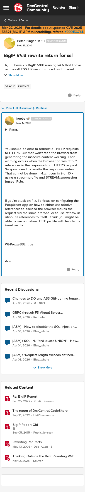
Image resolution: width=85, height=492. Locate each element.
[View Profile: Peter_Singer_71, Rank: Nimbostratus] (9, 43)
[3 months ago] (21, 303)
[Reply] (74, 95)
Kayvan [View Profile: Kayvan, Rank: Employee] (38, 461)
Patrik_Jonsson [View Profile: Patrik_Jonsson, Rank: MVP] (43, 401)
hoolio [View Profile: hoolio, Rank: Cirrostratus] (20, 119)
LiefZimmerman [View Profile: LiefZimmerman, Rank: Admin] (43, 415)
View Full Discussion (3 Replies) (23, 108)
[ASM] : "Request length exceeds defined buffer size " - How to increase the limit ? (42, 355)
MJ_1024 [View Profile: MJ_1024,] (39, 303)
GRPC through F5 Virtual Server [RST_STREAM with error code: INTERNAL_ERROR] (36, 313)
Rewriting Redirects (27, 442)
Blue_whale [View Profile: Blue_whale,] (41, 331)
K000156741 (73, 32)
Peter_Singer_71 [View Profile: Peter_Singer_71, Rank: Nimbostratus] (28, 41)
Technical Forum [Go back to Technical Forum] (16, 20)
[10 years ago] (21, 433)
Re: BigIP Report (24, 397)
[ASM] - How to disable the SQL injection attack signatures (43, 327)
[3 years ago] (21, 415)
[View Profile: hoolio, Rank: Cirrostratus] (9, 120)
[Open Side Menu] (6, 7)
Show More (13, 75)
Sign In (74, 7)
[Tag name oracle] (10, 86)
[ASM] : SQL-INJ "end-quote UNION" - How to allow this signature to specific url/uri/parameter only (44, 341)
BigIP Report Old (25, 425)
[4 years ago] (21, 401)
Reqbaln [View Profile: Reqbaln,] (39, 317)
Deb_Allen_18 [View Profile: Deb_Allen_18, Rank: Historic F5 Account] (43, 447)
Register (59, 7)
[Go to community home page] (31, 8)
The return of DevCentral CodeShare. (40, 411)
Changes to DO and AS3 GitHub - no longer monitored (45, 298)
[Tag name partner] (24, 86)
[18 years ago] (21, 447)
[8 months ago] (21, 461)
